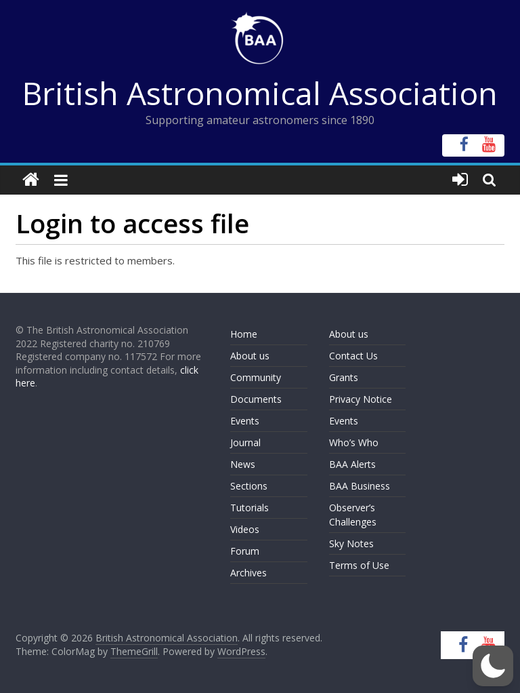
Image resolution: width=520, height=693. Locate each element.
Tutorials (249, 507)
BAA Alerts (352, 464)
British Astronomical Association (260, 93)
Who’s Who (353, 442)
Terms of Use (359, 565)
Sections (248, 485)
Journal (245, 442)
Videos (244, 529)
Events (244, 420)
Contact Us (353, 355)
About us (249, 355)
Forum (244, 550)
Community (255, 377)
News (242, 464)
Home (243, 334)
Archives (248, 572)
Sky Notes (351, 543)
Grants (343, 377)
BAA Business (359, 485)
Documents (256, 399)
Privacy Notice (360, 399)
